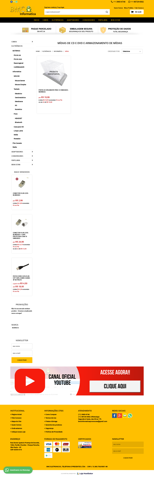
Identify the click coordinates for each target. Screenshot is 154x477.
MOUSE (16, 76)
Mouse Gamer (20, 80)
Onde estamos (17, 428)
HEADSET (18, 118)
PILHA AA (17, 55)
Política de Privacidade (54, 432)
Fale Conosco (139, 8)
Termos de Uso (51, 418)
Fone (15, 114)
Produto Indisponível (54, 73)
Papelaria (102, 20)
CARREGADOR (19, 67)
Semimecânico (20, 97)
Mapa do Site (16, 421)
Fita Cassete (17, 143)
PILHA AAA (18, 59)
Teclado (16, 89)
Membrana (19, 101)
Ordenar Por (113, 51)
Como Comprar (51, 414)
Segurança (49, 428)
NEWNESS (15, 328)
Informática (17, 71)
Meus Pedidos (128, 8)
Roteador (17, 138)
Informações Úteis (53, 410)
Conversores (89, 20)
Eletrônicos (58, 20)
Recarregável (18, 63)
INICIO (36, 20)
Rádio (15, 147)
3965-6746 (119, 1)
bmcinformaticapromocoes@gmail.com (92, 421)
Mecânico (18, 93)
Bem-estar (115, 20)
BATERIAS (16, 51)
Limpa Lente (18, 131)
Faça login (60, 7)
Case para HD (19, 127)
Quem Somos (118, 8)
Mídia (16, 135)
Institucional (17, 410)
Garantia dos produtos (54, 425)
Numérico (18, 109)
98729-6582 (137, 1)
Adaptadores (73, 20)
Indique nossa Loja (18, 432)
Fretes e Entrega (51, 421)
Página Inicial (17, 414)
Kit (16, 105)
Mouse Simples (20, 84)
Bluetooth (18, 122)
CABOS (45, 20)
